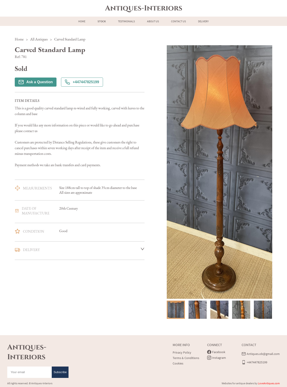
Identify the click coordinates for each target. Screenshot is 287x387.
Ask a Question (36, 82)
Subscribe (60, 372)
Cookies (178, 363)
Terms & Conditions (186, 358)
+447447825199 (82, 82)
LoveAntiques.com (269, 383)
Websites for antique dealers (238, 383)
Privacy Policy (182, 352)
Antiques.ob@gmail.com (263, 354)
